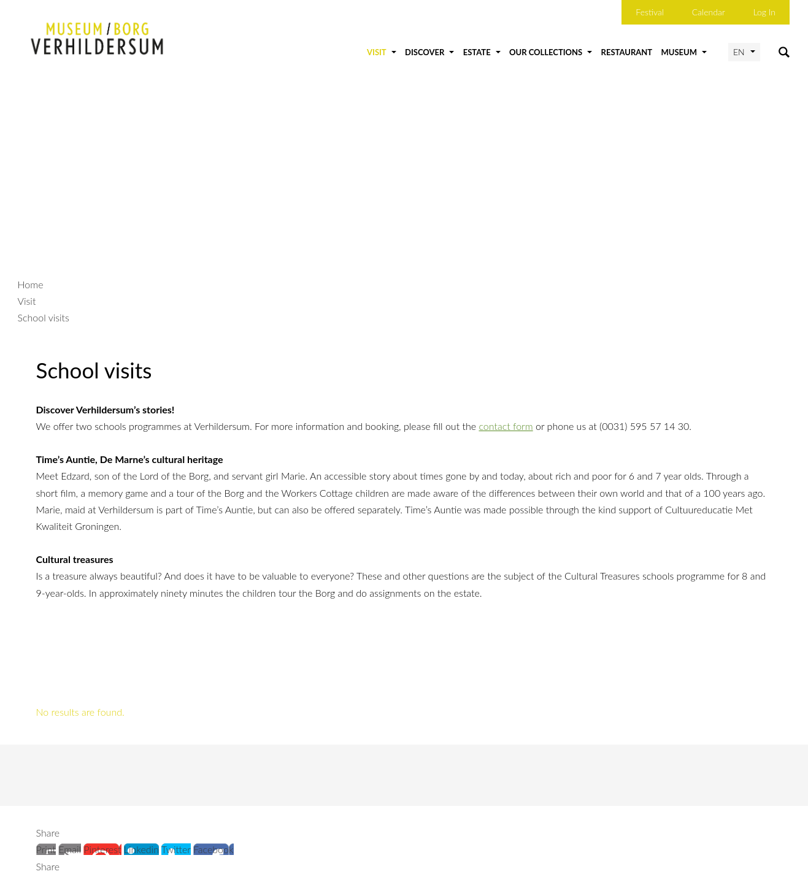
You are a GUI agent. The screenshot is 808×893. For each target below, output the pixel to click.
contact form (506, 426)
